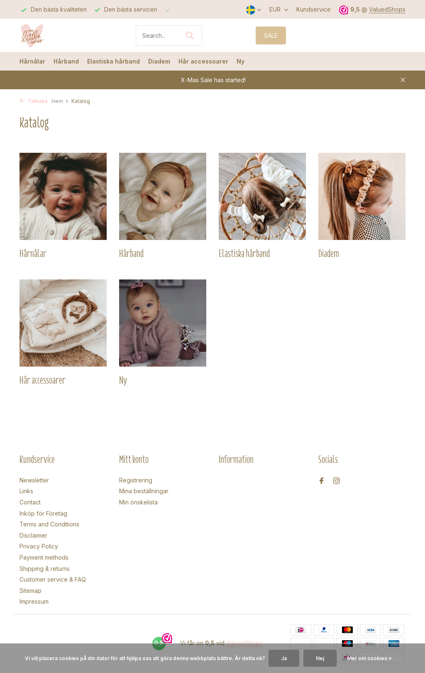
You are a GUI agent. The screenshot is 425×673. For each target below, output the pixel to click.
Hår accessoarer (203, 61)
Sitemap (31, 590)
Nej (320, 658)
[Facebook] (321, 481)
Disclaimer (33, 535)
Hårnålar (32, 61)
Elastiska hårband (113, 61)
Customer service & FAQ (53, 579)
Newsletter (34, 480)
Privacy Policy (39, 546)
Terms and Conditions (49, 524)
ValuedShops (387, 9)
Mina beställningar (144, 490)
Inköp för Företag (43, 513)
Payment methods (44, 557)
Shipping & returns (45, 568)
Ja (284, 658)
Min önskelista (138, 502)
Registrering (135, 480)
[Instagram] (336, 481)
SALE (271, 35)
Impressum (34, 601)
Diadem (159, 61)
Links (26, 490)
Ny (240, 61)
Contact (30, 502)
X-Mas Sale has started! (213, 79)
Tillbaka (33, 101)
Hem (60, 101)
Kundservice (313, 9)
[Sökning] (169, 35)
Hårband (66, 61)
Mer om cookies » (369, 658)
